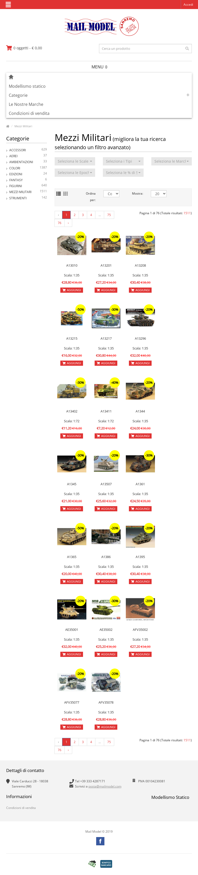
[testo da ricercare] (145, 48)
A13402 (71, 411)
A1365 (71, 556)
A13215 (71, 338)
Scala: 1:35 (71, 275)
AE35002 (106, 629)
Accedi (188, 4)
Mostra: (137, 193)
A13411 (106, 411)
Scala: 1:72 (71, 421)
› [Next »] (68, 223)
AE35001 (71, 629)
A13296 (140, 338)
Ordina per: (91, 196)
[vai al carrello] (24, 48)
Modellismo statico (27, 86)
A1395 (140, 556)
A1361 (140, 484)
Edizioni (28, 174)
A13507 (106, 484)
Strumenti (28, 198)
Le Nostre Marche (26, 104)
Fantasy (28, 180)
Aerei (28, 156)
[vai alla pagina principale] (99, 35)
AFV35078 (105, 702)
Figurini (28, 186)
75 (109, 215)
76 (59, 223)
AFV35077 (71, 702)
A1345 (71, 484)
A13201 (106, 265)
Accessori (28, 150)
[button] (75, 161)
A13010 (71, 265)
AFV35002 (140, 629)
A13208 (140, 265)
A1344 (140, 411)
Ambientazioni (28, 162)
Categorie (18, 95)
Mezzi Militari (23, 126)
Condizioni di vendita (29, 113)
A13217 (106, 338)
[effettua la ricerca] (187, 48)
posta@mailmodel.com (104, 786)
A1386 (106, 556)
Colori (28, 168)
